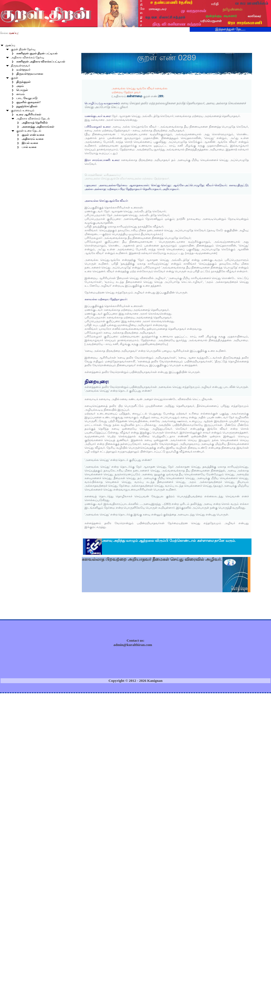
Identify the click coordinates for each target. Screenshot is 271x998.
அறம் (20, 85)
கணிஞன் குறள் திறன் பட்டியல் (36, 53)
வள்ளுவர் (23, 69)
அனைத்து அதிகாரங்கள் (38, 126)
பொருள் (22, 89)
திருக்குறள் (23, 81)
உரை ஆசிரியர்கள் (28, 114)
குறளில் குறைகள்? (28, 102)
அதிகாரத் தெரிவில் (35, 122)
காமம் (20, 94)
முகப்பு (10, 45)
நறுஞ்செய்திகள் (26, 106)
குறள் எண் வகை (33, 134)
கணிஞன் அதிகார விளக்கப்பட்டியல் (40, 61)
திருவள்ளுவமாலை (29, 73)
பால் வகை (29, 146)
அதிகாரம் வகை (32, 138)
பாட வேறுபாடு (26, 98)
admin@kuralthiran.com (133, 645)
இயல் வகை (30, 142)
